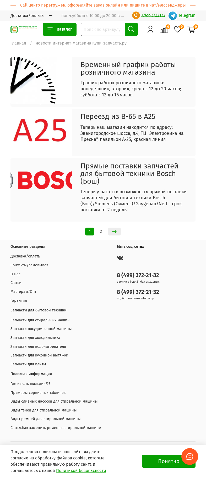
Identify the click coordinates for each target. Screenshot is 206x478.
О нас (15, 274)
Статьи (15, 283)
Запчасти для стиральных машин (40, 320)
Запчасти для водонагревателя (38, 346)
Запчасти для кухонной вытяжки (39, 355)
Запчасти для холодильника (35, 338)
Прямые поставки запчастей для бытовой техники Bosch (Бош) (129, 173)
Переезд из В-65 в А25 (117, 116)
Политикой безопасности (81, 470)
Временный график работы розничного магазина (128, 68)
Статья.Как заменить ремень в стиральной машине (55, 428)
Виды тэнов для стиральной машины (43, 410)
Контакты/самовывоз (29, 265)
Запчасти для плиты (28, 364)
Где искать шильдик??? (30, 384)
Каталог (59, 29)
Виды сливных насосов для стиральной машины (54, 401)
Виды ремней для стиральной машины (45, 419)
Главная (18, 43)
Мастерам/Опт (23, 291)
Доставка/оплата (27, 15)
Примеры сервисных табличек (38, 393)
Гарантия (18, 300)
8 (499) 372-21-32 (138, 275)
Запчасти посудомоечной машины (41, 329)
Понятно (169, 461)
